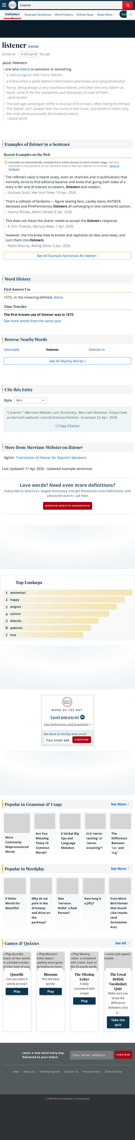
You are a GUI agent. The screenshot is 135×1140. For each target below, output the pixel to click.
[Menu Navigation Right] (130, 14)
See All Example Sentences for (66, 255)
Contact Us (72, 1071)
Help (17, 1071)
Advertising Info (51, 1071)
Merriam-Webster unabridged (67, 505)
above (58, 297)
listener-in (97, 349)
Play (17, 991)
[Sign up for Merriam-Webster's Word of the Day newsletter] (91, 1055)
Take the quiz (118, 1022)
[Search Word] (127, 5)
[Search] (75, 5)
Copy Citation (67, 426)
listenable (11, 349)
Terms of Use (113, 1071)
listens (25, 69)
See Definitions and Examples (66, 724)
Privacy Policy (92, 1071)
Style (8, 400)
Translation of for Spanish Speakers (51, 457)
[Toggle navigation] (4, 5)
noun (33, 46)
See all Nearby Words (66, 361)
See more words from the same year (32, 321)
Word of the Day (67, 710)
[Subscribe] (123, 1055)
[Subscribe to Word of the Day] (57, 740)
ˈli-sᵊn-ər (29, 54)
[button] (106, 14)
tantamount (64, 717)
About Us (30, 1071)
